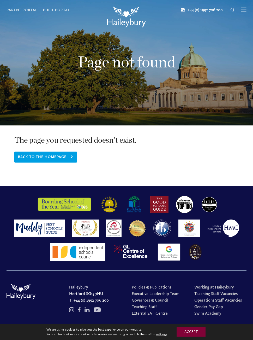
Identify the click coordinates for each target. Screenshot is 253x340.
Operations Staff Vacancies (218, 300)
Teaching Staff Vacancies (216, 293)
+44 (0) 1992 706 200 (91, 300)
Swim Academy (207, 313)
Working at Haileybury (214, 287)
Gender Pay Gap (208, 306)
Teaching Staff (144, 306)
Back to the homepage (42, 157)
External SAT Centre (150, 313)
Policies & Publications (151, 287)
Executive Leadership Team (155, 293)
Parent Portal (22, 10)
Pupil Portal (56, 10)
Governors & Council (150, 300)
